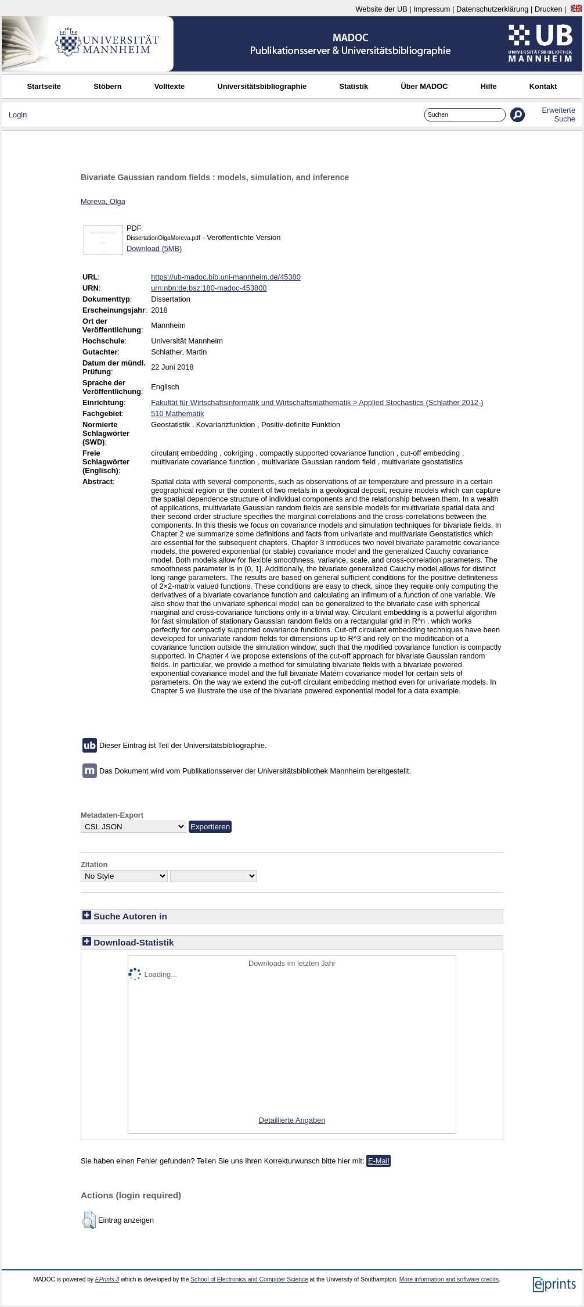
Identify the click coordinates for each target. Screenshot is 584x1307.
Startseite (44, 86)
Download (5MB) (154, 248)
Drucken (549, 9)
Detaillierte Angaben (292, 1120)
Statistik (353, 86)
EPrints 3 (107, 1279)
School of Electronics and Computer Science (249, 1279)
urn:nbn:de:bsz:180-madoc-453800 (208, 288)
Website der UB (381, 9)
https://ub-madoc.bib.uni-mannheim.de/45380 (226, 277)
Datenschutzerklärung (492, 9)
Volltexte (169, 86)
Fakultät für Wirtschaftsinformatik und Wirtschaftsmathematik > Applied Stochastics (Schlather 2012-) (317, 402)
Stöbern (107, 86)
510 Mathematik (177, 413)
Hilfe (489, 86)
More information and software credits (449, 1279)
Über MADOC (424, 86)
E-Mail (378, 1160)
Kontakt (543, 86)
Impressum (431, 9)
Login (18, 114)
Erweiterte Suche (558, 114)
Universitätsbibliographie (262, 86)
